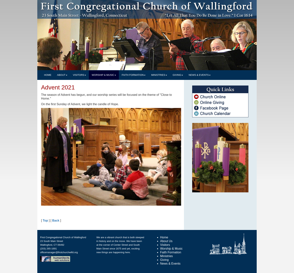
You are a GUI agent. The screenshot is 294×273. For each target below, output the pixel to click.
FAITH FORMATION (134, 75)
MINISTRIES (159, 75)
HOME (47, 75)
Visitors (165, 244)
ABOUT (62, 75)
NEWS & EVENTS (200, 75)
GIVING (178, 75)
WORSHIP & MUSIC (104, 75)
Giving (164, 259)
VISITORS (79, 75)
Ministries (166, 256)
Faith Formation (170, 252)
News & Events (170, 263)
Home (164, 237)
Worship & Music (171, 248)
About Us (166, 241)
